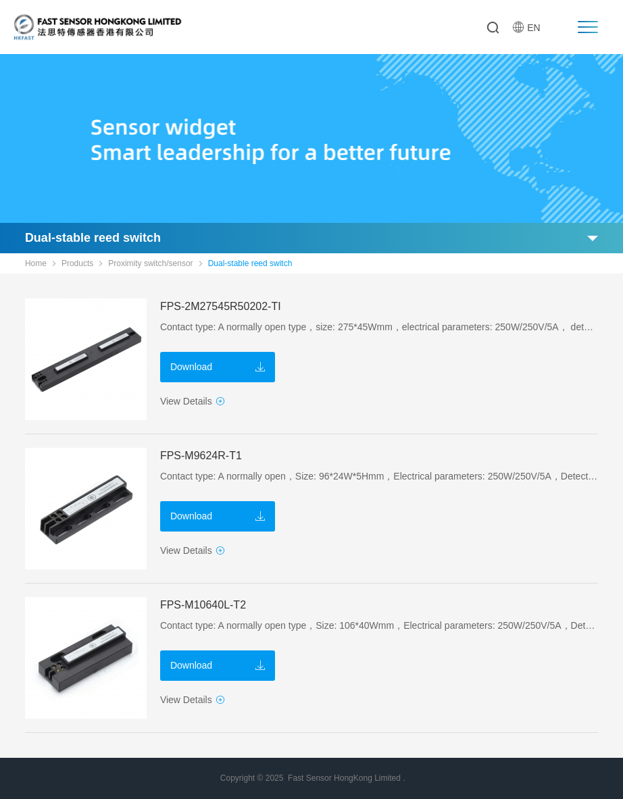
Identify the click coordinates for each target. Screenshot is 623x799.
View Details (192, 401)
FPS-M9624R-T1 (201, 455)
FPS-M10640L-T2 (203, 605)
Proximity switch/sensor (150, 263)
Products (77, 263)
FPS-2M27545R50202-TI (220, 306)
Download (217, 366)
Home (36, 263)
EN (526, 27)
